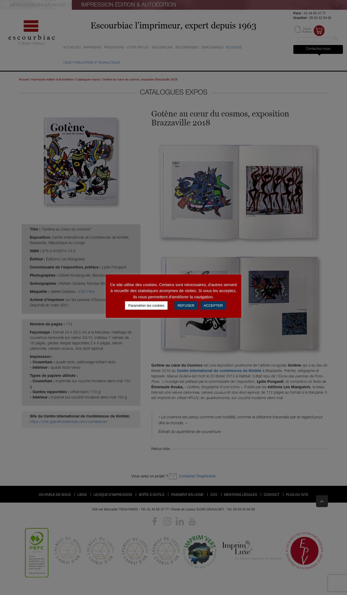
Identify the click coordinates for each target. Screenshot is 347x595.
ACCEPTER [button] (213, 305)
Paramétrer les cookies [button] (146, 305)
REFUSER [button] (186, 305)
